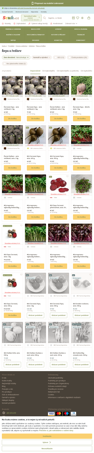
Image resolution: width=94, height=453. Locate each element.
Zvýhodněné (20, 23)
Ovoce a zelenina (80, 29)
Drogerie (35, 40)
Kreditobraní (56, 23)
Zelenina (32, 46)
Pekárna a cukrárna (13, 29)
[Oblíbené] (78, 18)
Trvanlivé (81, 35)
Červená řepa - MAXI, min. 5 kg (81, 108)
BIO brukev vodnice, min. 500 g (81, 305)
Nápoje (13, 40)
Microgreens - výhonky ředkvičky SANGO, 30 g (57, 256)
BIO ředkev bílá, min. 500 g (12, 354)
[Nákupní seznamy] (73, 18)
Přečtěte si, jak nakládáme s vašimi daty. (56, 430)
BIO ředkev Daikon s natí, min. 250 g (58, 354)
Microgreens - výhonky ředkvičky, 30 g (11, 207)
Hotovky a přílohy (58, 35)
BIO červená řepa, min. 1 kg (34, 305)
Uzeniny (58, 29)
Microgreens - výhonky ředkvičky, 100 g (80, 158)
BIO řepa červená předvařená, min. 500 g (58, 207)
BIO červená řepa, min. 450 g (34, 157)
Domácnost (80, 40)
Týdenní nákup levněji (38, 23)
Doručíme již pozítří (12, 96)
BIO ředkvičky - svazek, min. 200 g (80, 354)
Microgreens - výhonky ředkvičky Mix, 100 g (80, 207)
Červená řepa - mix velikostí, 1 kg (11, 108)
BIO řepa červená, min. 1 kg (11, 255)
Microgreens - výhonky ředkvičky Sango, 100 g (80, 256)
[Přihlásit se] (83, 18)
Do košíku (12, 118)
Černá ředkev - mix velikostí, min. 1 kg (11, 157)
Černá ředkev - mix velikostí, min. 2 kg (57, 108)
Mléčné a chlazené (13, 35)
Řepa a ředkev (41, 46)
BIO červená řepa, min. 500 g (57, 305)
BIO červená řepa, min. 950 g (57, 157)
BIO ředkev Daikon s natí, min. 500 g (35, 354)
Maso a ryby (35, 29)
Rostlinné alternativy (35, 35)
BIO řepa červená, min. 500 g (11, 305)
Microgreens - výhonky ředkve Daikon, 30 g (33, 256)
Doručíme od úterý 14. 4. (35, 145)
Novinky (6, 23)
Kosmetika (58, 40)
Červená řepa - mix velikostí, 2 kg (34, 108)
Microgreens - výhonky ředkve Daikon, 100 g (33, 207)
